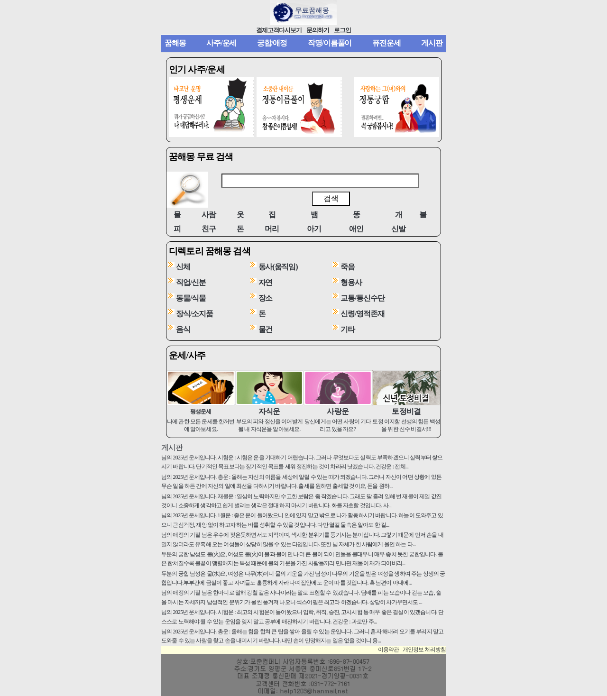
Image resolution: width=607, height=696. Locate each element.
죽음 (347, 267)
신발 (398, 229)
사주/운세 (221, 43)
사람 (209, 215)
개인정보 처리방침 (424, 649)
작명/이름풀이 (330, 43)
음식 (183, 329)
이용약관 (388, 649)
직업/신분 (191, 282)
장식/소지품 (194, 314)
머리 (272, 229)
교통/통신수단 (362, 298)
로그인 (342, 30)
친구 (209, 229)
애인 (356, 229)
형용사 (351, 282)
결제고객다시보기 (279, 30)
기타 (347, 329)
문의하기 (317, 30)
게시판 (431, 43)
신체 (183, 267)
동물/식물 (191, 298)
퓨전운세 (386, 43)
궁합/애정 (272, 43)
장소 (265, 298)
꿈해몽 (175, 43)
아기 (314, 229)
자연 (265, 282)
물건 (265, 329)
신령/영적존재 (362, 314)
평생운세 (201, 411)
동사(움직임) (278, 267)
